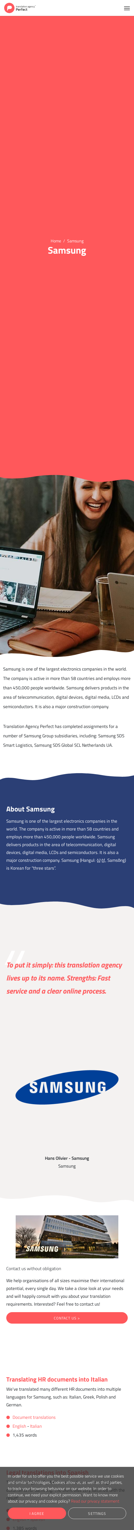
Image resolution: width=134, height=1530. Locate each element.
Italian (36, 1426)
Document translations (34, 1417)
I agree (37, 1513)
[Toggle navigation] (127, 7)
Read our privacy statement (95, 1501)
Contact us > (67, 1318)
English (19, 1426)
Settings (97, 1513)
